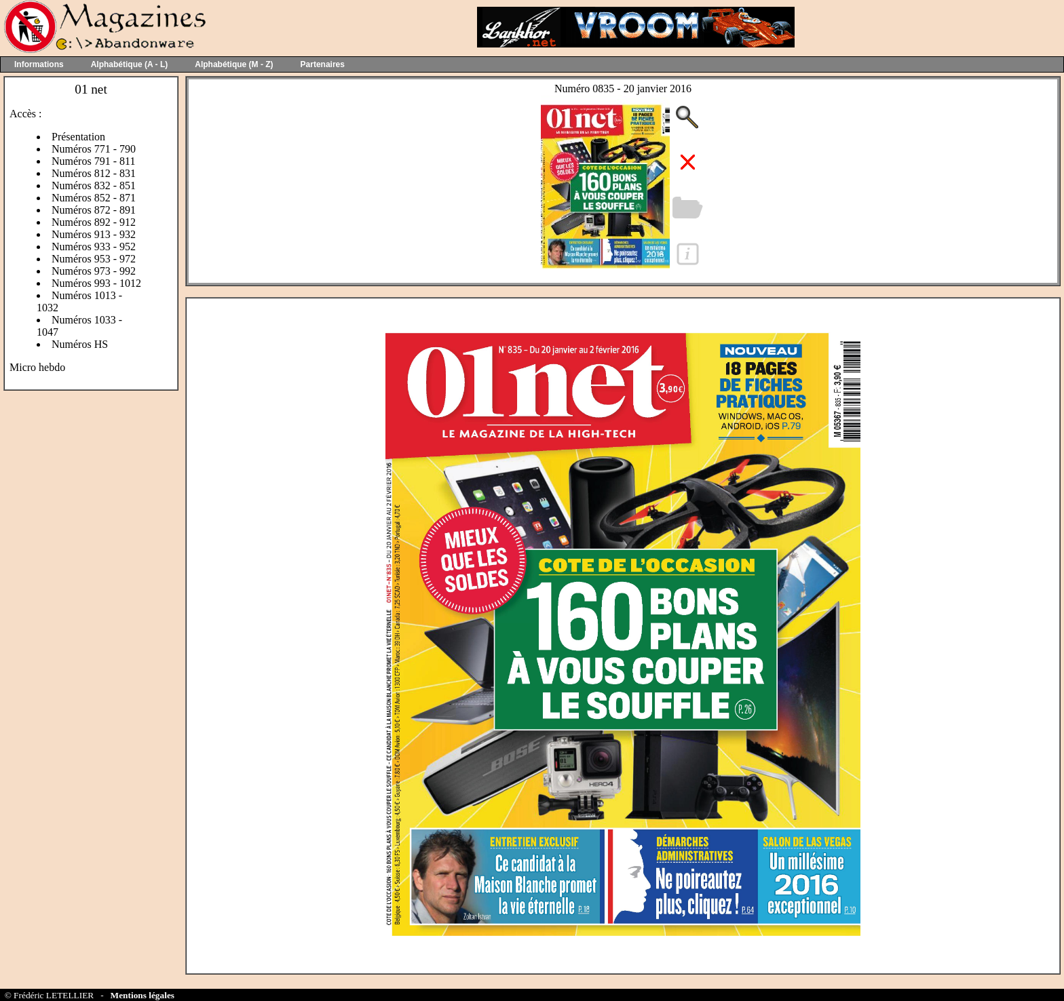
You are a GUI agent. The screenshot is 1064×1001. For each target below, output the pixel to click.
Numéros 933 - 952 (94, 246)
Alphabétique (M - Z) (234, 64)
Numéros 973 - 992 (94, 271)
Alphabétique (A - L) (129, 64)
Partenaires (323, 64)
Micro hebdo (37, 367)
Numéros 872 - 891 (94, 210)
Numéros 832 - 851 (94, 185)
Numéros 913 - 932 (94, 234)
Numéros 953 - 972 (94, 258)
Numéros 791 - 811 (93, 161)
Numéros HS (80, 344)
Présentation (78, 136)
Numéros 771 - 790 (94, 149)
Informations (39, 64)
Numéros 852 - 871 (94, 197)
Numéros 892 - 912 (94, 222)
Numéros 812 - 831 (94, 173)
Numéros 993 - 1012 (96, 283)
